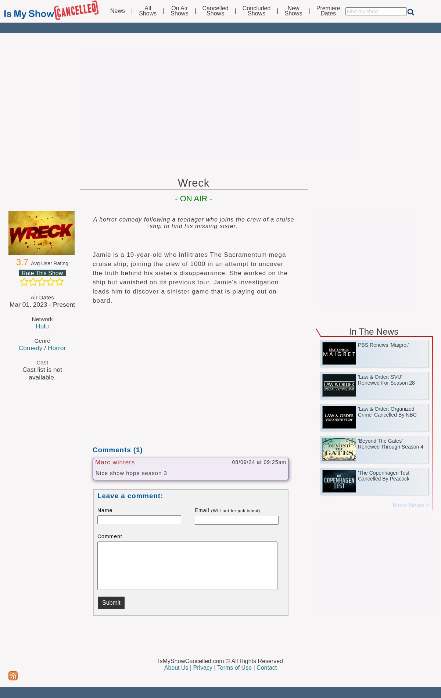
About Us (176, 668)
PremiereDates (328, 11)
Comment (109, 536)
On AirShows (179, 11)
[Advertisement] (220, 103)
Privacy (202, 668)
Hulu (42, 326)
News (117, 11)
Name (104, 510)
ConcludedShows (257, 11)
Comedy (31, 348)
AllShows (148, 11)
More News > (411, 505)
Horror (57, 348)
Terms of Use (234, 668)
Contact (267, 668)
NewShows (293, 11)
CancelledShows (215, 11)
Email (228, 510)
